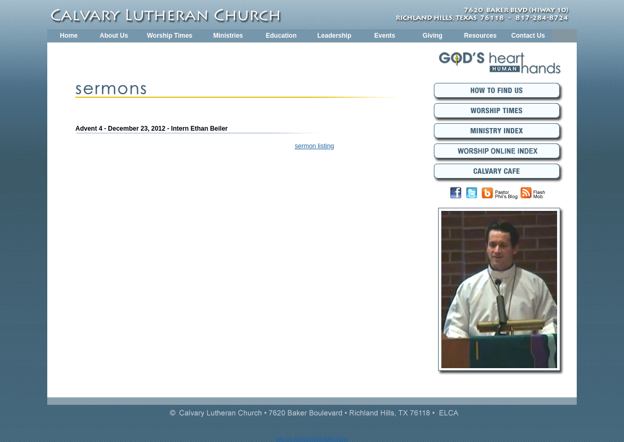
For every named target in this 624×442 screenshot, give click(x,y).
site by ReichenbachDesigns (312, 439)
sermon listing (314, 146)
